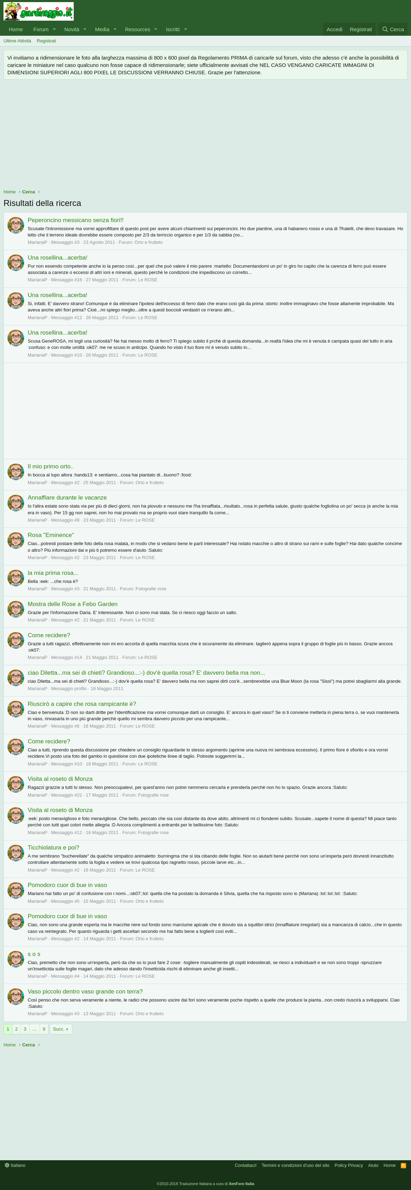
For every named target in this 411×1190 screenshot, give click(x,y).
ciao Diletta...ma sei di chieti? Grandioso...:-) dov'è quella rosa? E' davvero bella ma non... (146, 672)
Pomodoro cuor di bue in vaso (67, 885)
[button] (54, 29)
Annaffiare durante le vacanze (67, 497)
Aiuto (373, 1165)
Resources (137, 29)
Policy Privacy (348, 1165)
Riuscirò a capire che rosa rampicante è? (82, 704)
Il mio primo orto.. (51, 466)
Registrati (46, 40)
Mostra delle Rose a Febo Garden (73, 604)
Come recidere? (49, 635)
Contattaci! (246, 1165)
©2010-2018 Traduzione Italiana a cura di (205, 1184)
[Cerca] (392, 29)
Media (102, 29)
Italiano (15, 1165)
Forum (40, 29)
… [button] (34, 1029)
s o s (34, 954)
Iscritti (173, 29)
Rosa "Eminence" (51, 535)
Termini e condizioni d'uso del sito (296, 1165)
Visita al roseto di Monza (60, 779)
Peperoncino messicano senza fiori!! (76, 220)
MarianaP (37, 242)
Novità (71, 29)
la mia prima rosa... (53, 573)
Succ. (59, 1029)
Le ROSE (147, 279)
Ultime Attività (17, 40)
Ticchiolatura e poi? (53, 847)
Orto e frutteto (148, 242)
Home (16, 29)
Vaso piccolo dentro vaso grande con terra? (85, 991)
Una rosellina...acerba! (57, 257)
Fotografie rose (150, 588)
